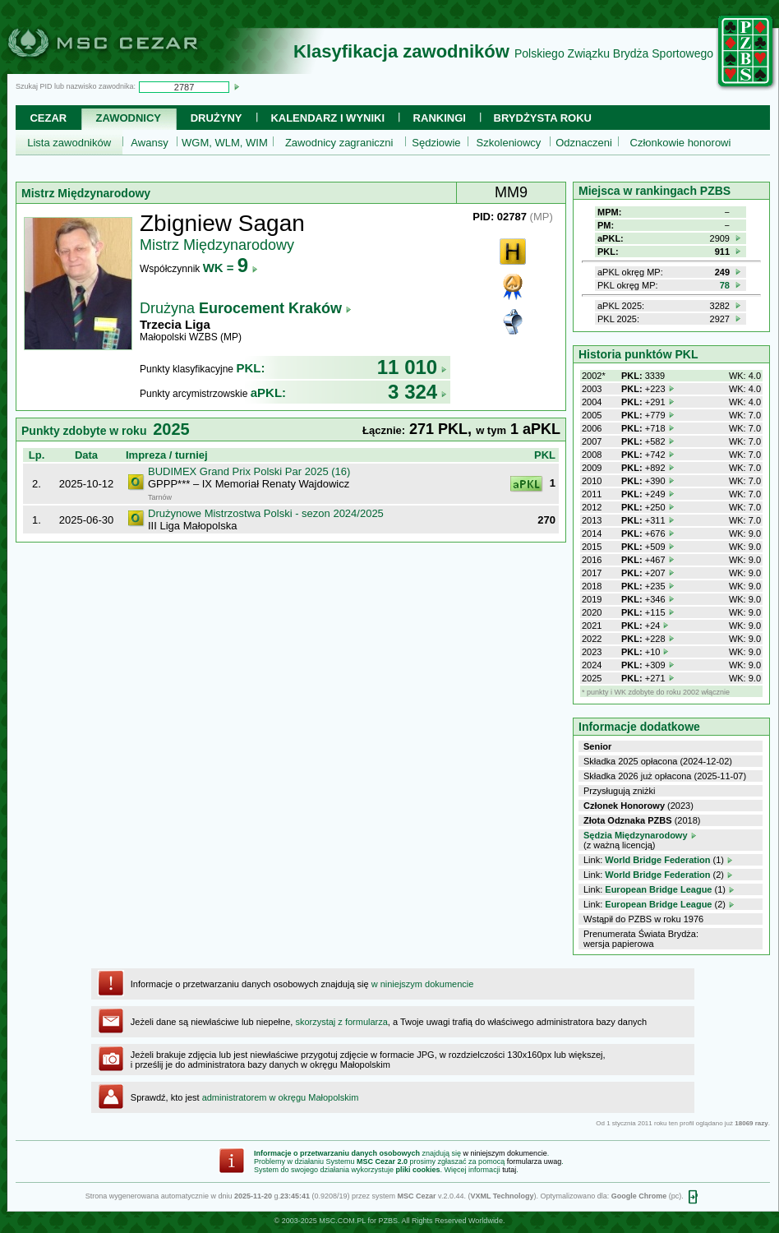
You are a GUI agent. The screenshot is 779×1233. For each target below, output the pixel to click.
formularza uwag (534, 1161)
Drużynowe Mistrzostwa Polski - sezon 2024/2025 (266, 513)
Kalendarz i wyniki (327, 118)
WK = (230, 268)
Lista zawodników (69, 142)
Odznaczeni (583, 142)
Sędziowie (436, 142)
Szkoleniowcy (509, 142)
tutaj (509, 1170)
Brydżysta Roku (543, 118)
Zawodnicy (128, 118)
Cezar (48, 118)
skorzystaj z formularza (341, 1022)
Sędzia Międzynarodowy (635, 835)
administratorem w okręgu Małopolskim (280, 1097)
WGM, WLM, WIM (225, 142)
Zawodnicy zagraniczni (339, 142)
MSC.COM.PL (342, 1221)
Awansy (149, 142)
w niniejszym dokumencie (422, 984)
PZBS (388, 1221)
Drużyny (216, 118)
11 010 (412, 367)
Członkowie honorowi (680, 142)
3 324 (417, 392)
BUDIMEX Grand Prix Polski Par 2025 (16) (249, 471)
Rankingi (439, 118)
